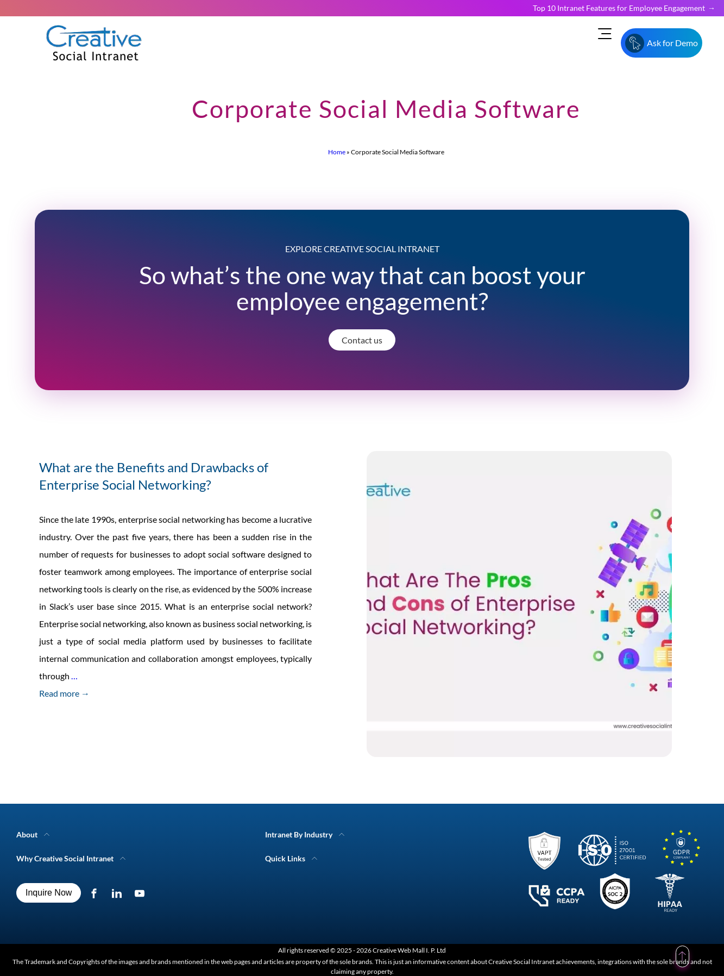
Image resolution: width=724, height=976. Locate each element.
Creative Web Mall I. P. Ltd (409, 950)
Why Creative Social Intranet (65, 858)
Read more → (64, 693)
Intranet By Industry (298, 834)
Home (336, 152)
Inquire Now (49, 892)
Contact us (362, 340)
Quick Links (285, 858)
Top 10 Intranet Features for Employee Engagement (619, 7)
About (26, 834)
